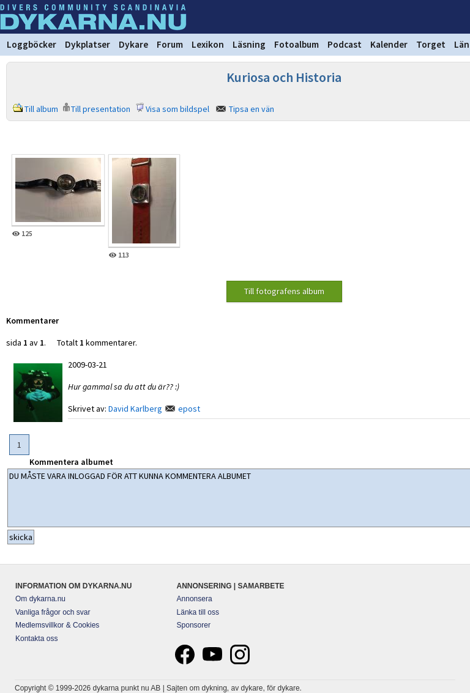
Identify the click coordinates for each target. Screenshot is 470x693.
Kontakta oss (36, 638)
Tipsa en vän (251, 108)
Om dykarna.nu (40, 599)
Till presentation (100, 108)
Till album (41, 108)
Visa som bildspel (177, 108)
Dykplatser (87, 44)
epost (189, 408)
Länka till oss (198, 612)
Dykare (133, 44)
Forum (170, 44)
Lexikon (208, 44)
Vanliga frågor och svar (53, 612)
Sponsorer (194, 625)
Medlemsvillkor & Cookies (57, 625)
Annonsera (194, 599)
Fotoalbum (296, 44)
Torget (431, 44)
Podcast (344, 44)
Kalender (389, 44)
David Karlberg (135, 408)
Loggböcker (31, 44)
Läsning (249, 44)
